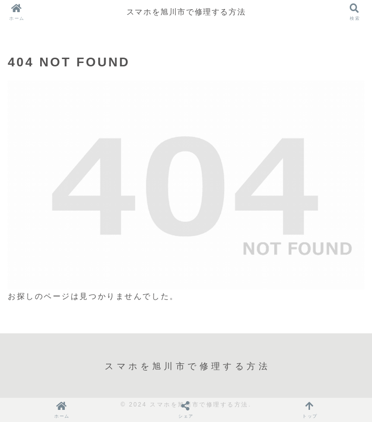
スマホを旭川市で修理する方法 (186, 11)
